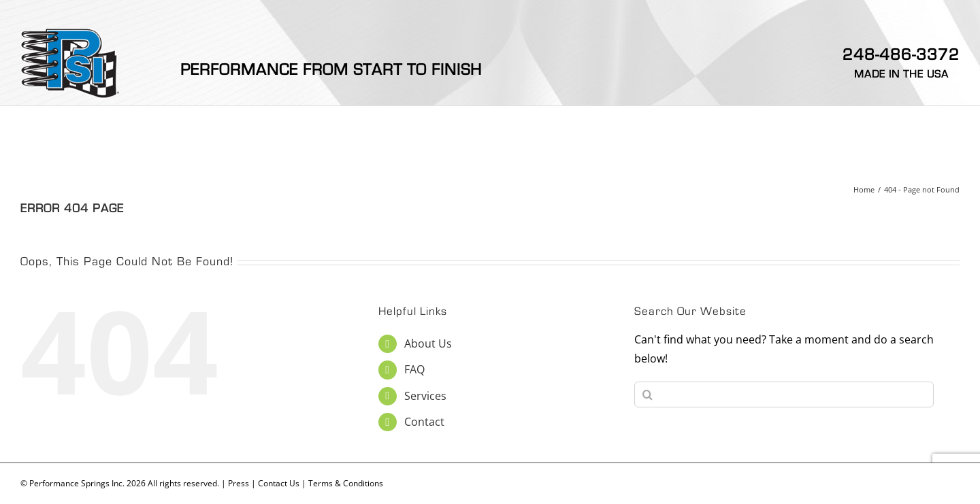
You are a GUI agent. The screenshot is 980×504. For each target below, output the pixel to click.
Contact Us (278, 483)
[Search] (647, 394)
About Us (428, 343)
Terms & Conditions (345, 483)
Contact (424, 421)
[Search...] (784, 394)
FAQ (414, 369)
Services (425, 395)
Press (238, 483)
